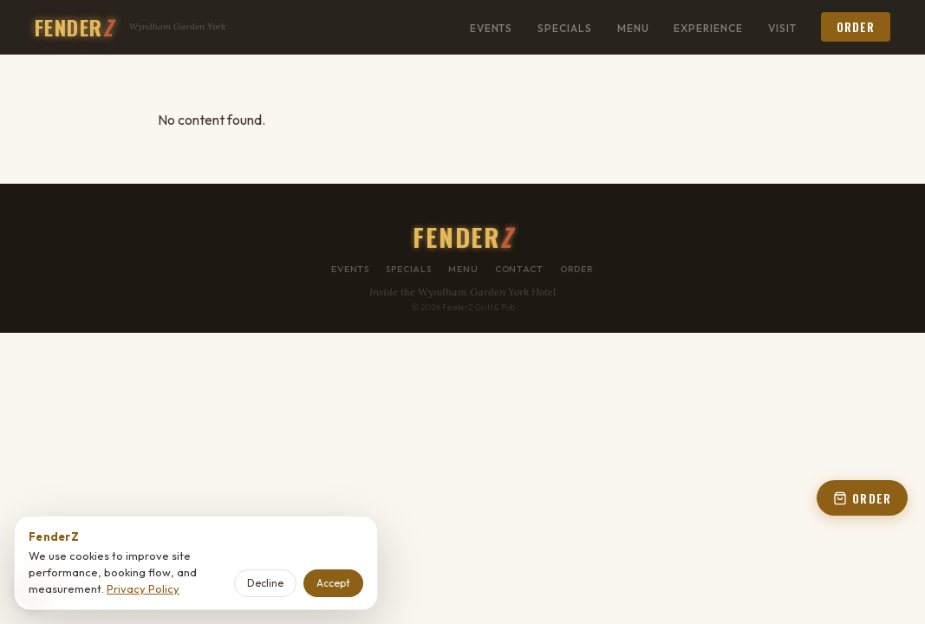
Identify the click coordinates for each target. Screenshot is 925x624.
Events (491, 28)
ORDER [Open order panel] (862, 498)
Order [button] (856, 27)
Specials (564, 28)
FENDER (74, 26)
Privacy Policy (143, 588)
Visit (782, 28)
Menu (633, 28)
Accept (333, 582)
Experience (708, 28)
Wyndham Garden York (177, 26)
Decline (265, 582)
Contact (519, 269)
